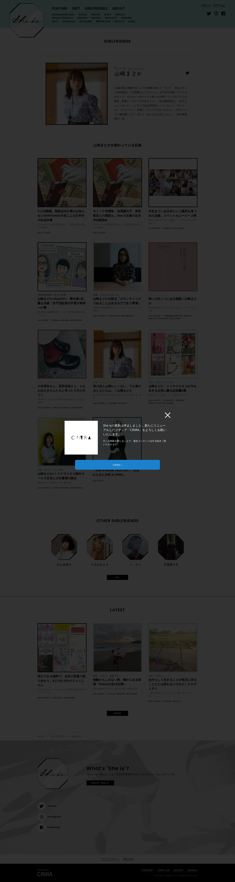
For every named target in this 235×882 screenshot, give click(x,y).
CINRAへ (117, 464)
